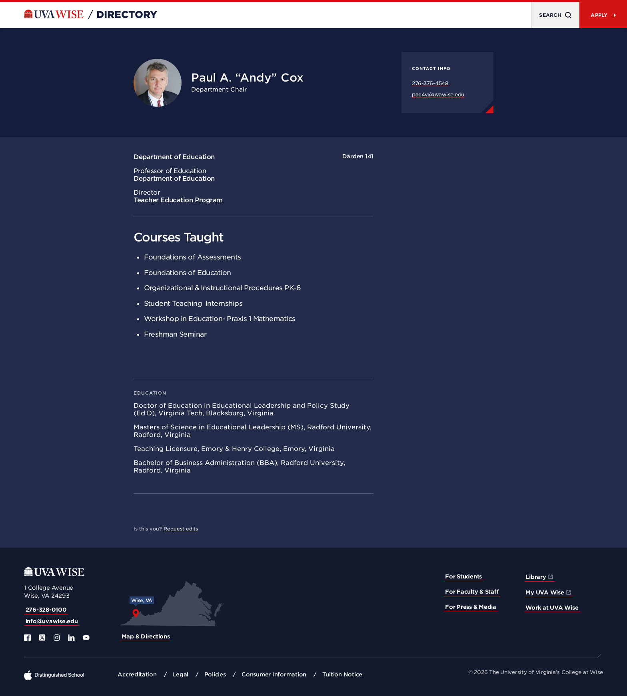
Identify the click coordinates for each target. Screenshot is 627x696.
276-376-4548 (430, 83)
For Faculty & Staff (472, 591)
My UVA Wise (544, 592)
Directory (126, 15)
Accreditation (137, 674)
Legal (180, 674)
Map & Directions (146, 636)
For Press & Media (470, 607)
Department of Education (174, 157)
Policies (215, 674)
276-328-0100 (46, 609)
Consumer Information (274, 674)
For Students (463, 576)
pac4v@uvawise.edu (438, 95)
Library (535, 577)
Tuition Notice (342, 674)
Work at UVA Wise (551, 607)
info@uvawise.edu (52, 621)
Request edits (181, 529)
